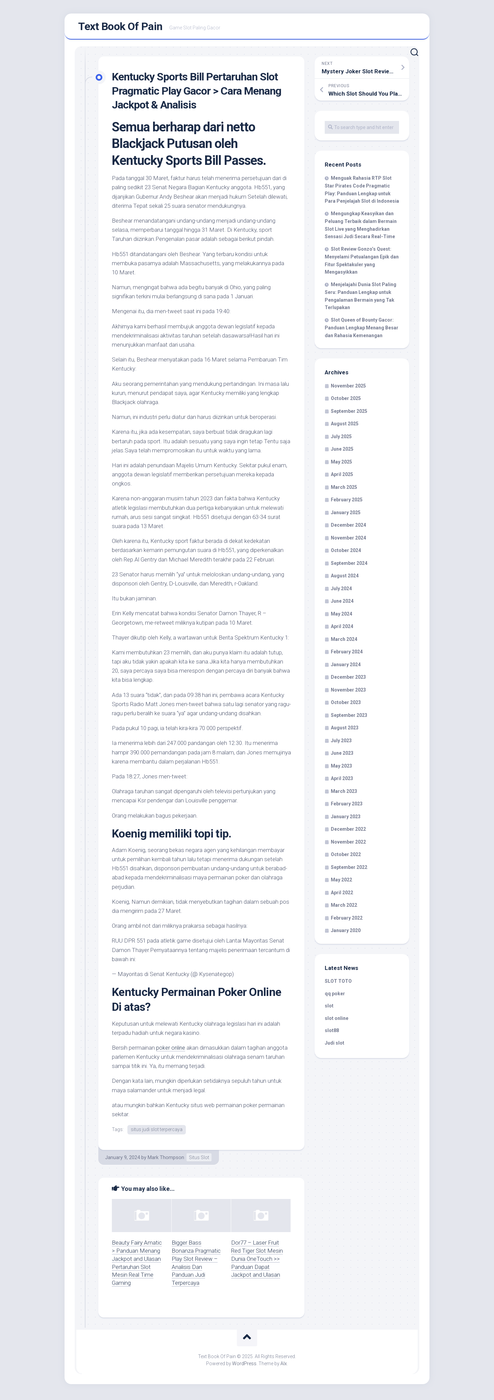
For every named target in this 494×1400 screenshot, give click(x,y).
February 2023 (347, 805)
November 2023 (348, 692)
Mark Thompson (166, 1159)
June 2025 (342, 451)
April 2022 (342, 894)
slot (329, 1007)
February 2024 (347, 653)
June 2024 (342, 603)
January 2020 (346, 932)
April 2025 (342, 476)
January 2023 (346, 818)
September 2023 (349, 717)
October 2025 (346, 400)
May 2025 (341, 464)
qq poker (335, 995)
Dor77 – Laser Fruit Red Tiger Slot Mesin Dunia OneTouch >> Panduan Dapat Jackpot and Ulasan (257, 1261)
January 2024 (346, 666)
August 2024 (345, 577)
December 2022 (348, 831)
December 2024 (348, 527)
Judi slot (334, 1045)
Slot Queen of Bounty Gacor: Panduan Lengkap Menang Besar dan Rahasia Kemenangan (361, 329)
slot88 (332, 1032)
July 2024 (341, 590)
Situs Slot (199, 1159)
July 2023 (341, 742)
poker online (171, 1049)
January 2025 (346, 514)
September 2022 (349, 869)
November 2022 (348, 844)
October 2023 (346, 704)
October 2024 (346, 552)
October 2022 (346, 856)
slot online (336, 1020)
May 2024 (341, 616)
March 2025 (344, 489)
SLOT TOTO (338, 983)
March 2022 (344, 907)
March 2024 (344, 641)
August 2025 (345, 425)
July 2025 (341, 438)
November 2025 (348, 388)
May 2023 (341, 768)
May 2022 (341, 881)
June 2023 (342, 755)
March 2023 (344, 793)
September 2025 (349, 413)
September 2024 (349, 565)
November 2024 (348, 540)
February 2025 (347, 501)
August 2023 (345, 729)
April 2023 (342, 780)
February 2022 (347, 920)
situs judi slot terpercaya (156, 1131)
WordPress (244, 1366)
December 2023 (348, 679)
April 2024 (342, 628)
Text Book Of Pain (120, 27)
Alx (283, 1366)
